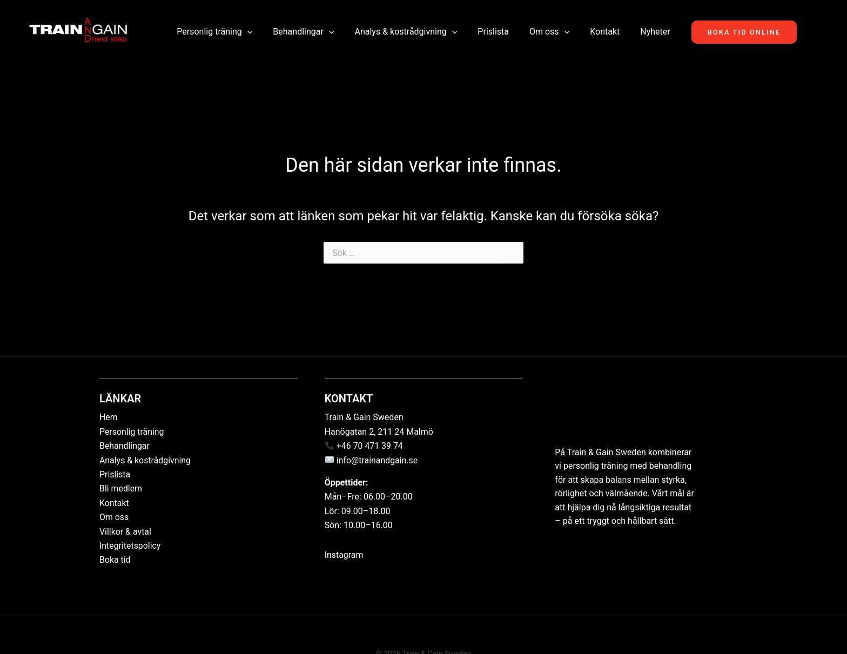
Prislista (493, 31)
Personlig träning (224, 32)
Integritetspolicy (130, 546)
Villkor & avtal (125, 532)
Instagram (344, 555)
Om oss (546, 32)
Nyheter (645, 31)
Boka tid (115, 560)
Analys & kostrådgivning (409, 32)
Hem (108, 417)
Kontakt (598, 31)
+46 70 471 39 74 (370, 446)
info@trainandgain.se (378, 460)
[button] (257, 32)
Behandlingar (309, 32)
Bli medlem (121, 488)
